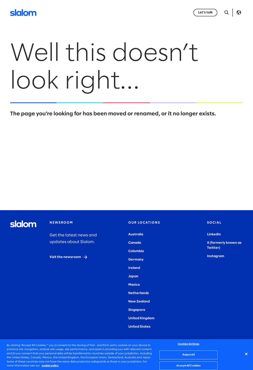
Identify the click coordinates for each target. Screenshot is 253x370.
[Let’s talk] (205, 12)
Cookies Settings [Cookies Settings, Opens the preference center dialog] (188, 344)
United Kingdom (141, 318)
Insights (109, 12)
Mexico (134, 284)
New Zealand (139, 301)
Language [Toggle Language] (239, 12)
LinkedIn (214, 234)
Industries (86, 12)
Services (62, 12)
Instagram (215, 256)
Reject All (188, 354)
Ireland (134, 268)
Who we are (153, 12)
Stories (129, 12)
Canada (134, 242)
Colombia (136, 251)
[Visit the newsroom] (69, 257)
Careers (178, 12)
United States (139, 326)
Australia (135, 234)
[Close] (246, 354)
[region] (126, 354)
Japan (133, 276)
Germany (136, 259)
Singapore (136, 309)
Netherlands (138, 293)
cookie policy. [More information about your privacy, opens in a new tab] (50, 365)
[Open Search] (226, 12)
